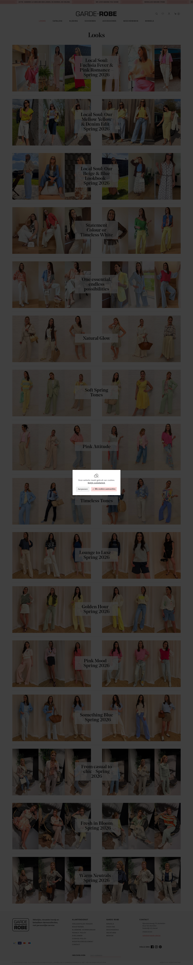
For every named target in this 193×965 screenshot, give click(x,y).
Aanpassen (83, 489)
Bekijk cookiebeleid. (96, 483)
